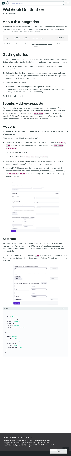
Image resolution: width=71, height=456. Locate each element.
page (45, 44)
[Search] (35, 3)
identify (41, 44)
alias (33, 44)
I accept (59, 451)
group (37, 44)
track (36, 46)
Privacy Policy (10, 444)
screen (50, 44)
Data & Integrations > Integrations (23, 66)
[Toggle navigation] (68, 3)
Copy (63, 309)
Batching (32, 164)
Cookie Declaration (23, 444)
